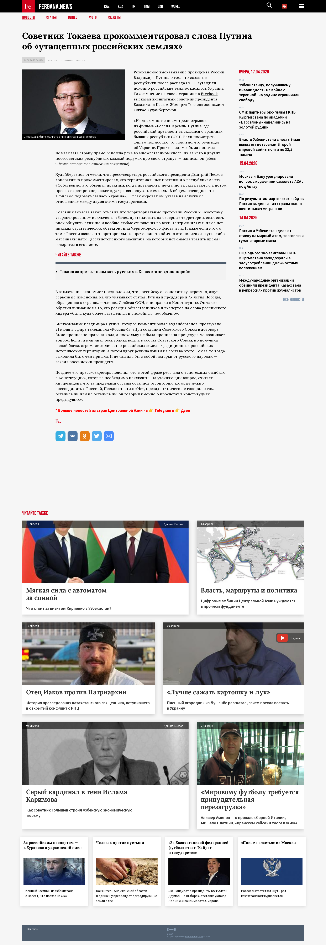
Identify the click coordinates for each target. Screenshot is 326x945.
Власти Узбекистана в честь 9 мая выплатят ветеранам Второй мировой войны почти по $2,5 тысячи (269, 147)
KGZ (120, 6)
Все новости (293, 300)
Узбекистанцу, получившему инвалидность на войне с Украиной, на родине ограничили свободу (269, 92)
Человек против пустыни (122, 843)
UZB (161, 6)
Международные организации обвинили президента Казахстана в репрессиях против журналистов (270, 285)
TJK (134, 6)
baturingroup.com (194, 940)
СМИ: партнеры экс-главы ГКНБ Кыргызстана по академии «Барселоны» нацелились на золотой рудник (267, 120)
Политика (66, 60)
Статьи (52, 18)
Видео (74, 18)
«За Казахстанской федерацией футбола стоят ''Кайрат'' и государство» (196, 848)
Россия (80, 60)
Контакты (32, 932)
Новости (29, 18)
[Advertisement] (163, 480)
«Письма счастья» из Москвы (270, 843)
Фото (95, 18)
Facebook (209, 93)
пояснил (120, 372)
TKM (147, 6)
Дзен (185, 410)
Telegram (162, 410)
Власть (52, 60)
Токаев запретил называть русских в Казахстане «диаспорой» (127, 271)
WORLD (177, 6)
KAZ (107, 6)
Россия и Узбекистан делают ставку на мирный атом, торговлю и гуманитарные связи (271, 235)
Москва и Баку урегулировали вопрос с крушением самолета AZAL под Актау (271, 181)
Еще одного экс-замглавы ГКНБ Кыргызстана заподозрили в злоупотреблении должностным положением (268, 260)
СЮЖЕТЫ (116, 18)
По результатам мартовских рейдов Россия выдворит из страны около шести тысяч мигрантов (271, 203)
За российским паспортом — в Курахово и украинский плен (52, 848)
